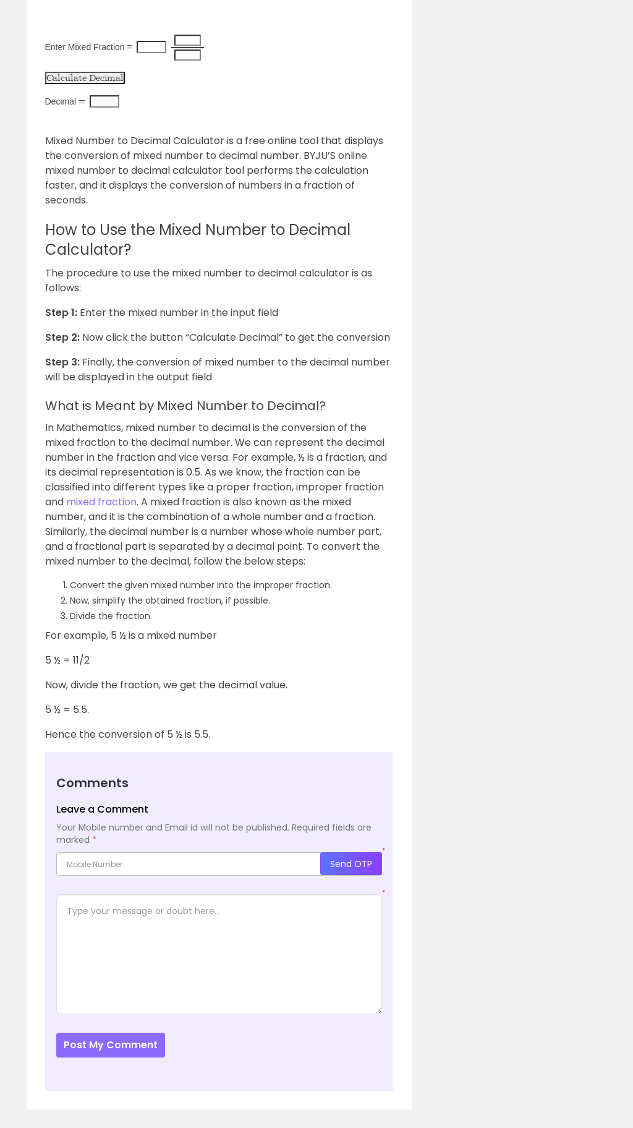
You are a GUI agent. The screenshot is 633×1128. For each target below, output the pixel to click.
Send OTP (351, 864)
